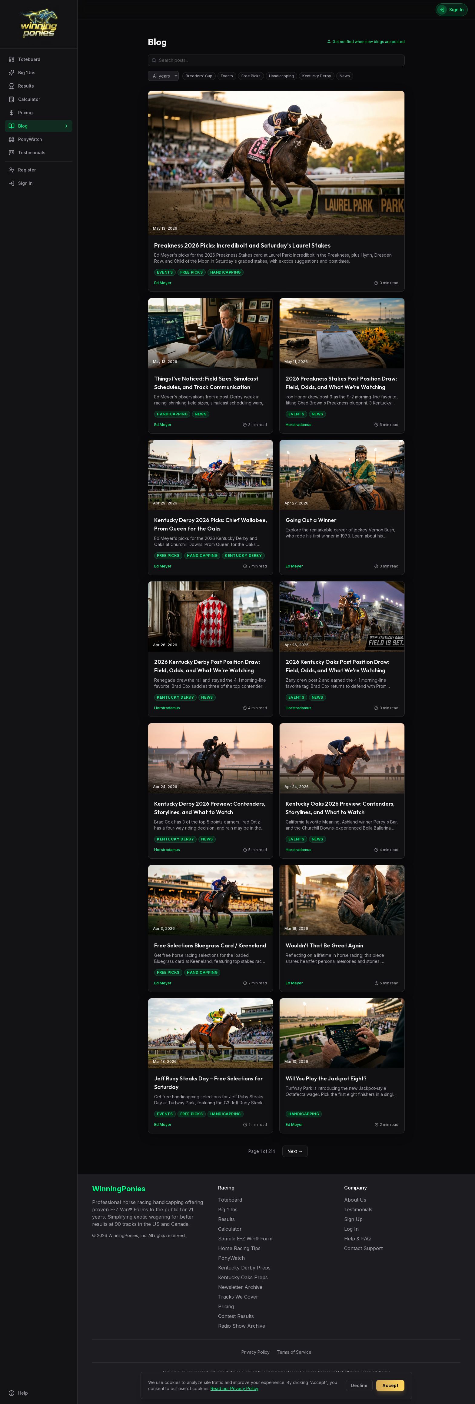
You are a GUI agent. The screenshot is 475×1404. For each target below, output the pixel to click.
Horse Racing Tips (239, 1248)
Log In (351, 1229)
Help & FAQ (357, 1239)
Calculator (24, 99)
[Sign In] (452, 9)
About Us (355, 1200)
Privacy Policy (255, 1352)
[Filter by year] (163, 76)
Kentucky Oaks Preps (243, 1277)
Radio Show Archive (241, 1326)
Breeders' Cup (199, 76)
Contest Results (236, 1316)
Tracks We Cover (238, 1297)
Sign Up (353, 1219)
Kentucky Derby (316, 76)
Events (227, 76)
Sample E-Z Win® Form (245, 1239)
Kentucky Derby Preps (244, 1268)
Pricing (20, 113)
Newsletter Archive (240, 1287)
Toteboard (24, 59)
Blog (38, 126)
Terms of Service (294, 1352)
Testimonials (26, 153)
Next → (295, 1151)
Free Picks (251, 76)
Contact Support (363, 1248)
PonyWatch (25, 139)
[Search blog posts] (276, 60)
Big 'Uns (21, 73)
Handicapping (281, 76)
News (345, 76)
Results (21, 86)
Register (22, 170)
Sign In (20, 183)
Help (18, 1393)
